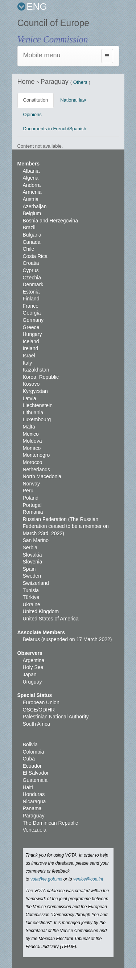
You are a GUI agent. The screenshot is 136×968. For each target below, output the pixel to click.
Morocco (32, 462)
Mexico (31, 434)
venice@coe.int (88, 879)
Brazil (29, 227)
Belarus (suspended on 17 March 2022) (67, 639)
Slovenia (32, 562)
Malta (29, 427)
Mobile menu (42, 55)
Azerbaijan (35, 206)
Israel (29, 355)
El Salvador (36, 773)
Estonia (31, 292)
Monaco (32, 448)
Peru (28, 490)
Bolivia (30, 744)
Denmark (33, 284)
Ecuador (32, 766)
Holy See (33, 667)
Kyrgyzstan (35, 391)
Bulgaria (32, 235)
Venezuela (34, 830)
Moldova (32, 441)
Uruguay (32, 682)
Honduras (34, 794)
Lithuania (33, 412)
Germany (33, 320)
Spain (29, 569)
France (31, 306)
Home (27, 81)
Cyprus (31, 270)
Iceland (31, 341)
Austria (31, 199)
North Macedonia (42, 476)
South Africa (36, 724)
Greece (31, 327)
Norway (31, 484)
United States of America (51, 619)
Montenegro (36, 455)
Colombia (33, 752)
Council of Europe (53, 23)
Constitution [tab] (35, 100)
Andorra (32, 185)
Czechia (32, 277)
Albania (31, 171)
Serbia (30, 547)
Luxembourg (37, 419)
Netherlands (36, 469)
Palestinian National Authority (56, 716)
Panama (32, 808)
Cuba (29, 759)
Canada (32, 242)
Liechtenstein (38, 405)
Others (80, 82)
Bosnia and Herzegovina (50, 220)
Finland (31, 299)
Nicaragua (34, 801)
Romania (33, 512)
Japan (30, 674)
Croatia (31, 263)
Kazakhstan (36, 370)
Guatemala (35, 780)
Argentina (34, 660)
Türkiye (31, 597)
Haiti (28, 787)
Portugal (32, 505)
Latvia (29, 398)
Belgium (32, 213)
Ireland (30, 348)
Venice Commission (52, 39)
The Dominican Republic (50, 823)
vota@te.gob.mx (46, 879)
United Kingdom (41, 611)
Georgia (32, 313)
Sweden (32, 576)
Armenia (32, 192)
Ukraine (31, 604)
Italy (27, 363)
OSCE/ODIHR (39, 710)
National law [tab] (73, 100)
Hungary (32, 334)
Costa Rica (35, 256)
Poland (31, 498)
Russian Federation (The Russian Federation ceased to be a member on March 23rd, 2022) (66, 526)
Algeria (31, 178)
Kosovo (31, 384)
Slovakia (32, 555)
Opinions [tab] (32, 114)
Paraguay (55, 81)
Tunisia (31, 590)
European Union (41, 702)
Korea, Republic (41, 377)
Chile (28, 249)
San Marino (36, 540)
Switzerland (36, 583)
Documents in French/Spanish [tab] (54, 128)
